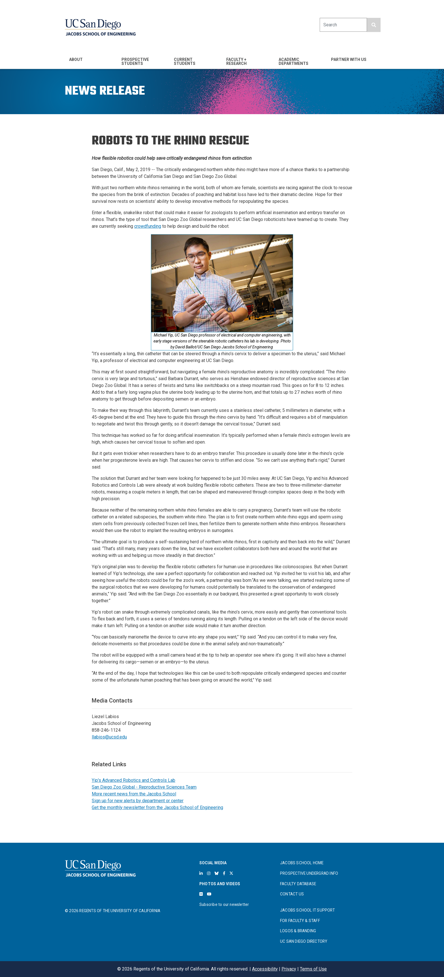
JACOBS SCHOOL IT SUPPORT (307, 910)
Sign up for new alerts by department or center (137, 800)
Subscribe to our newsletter (224, 904)
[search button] (374, 25)
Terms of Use (313, 969)
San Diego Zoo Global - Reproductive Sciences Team (144, 787)
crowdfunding (147, 226)
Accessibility (265, 969)
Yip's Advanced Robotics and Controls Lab (133, 780)
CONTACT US (292, 894)
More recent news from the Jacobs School (134, 794)
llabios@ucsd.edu (109, 737)
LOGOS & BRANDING (298, 931)
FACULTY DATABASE (298, 884)
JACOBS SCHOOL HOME (302, 863)
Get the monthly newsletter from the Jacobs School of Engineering (157, 807)
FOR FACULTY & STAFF (300, 920)
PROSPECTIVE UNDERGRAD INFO (309, 873)
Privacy (288, 969)
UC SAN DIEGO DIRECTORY (303, 941)
